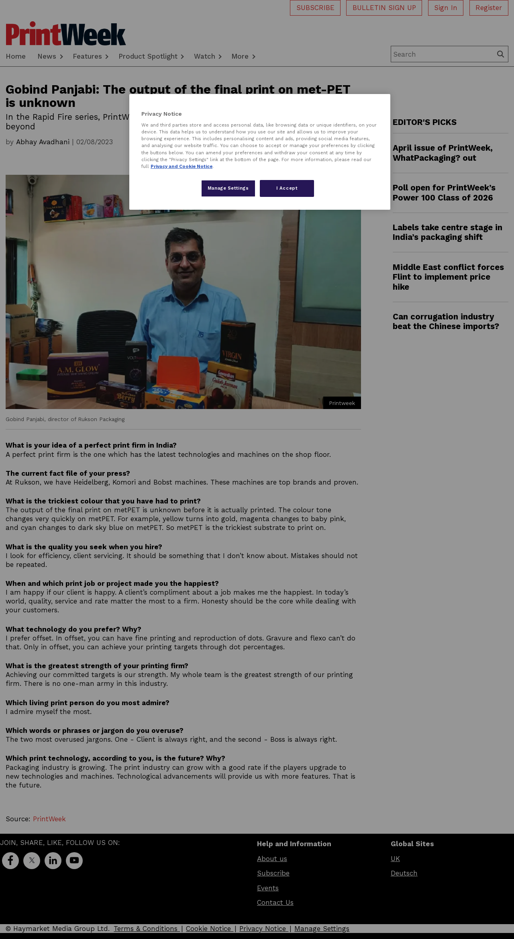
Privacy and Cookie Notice (181, 166)
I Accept (287, 188)
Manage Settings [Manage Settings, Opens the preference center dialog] (228, 188)
